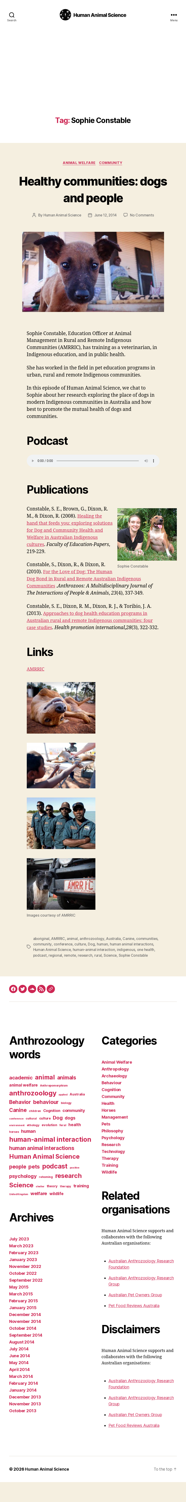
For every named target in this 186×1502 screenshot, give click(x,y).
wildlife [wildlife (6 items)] (56, 1213)
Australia (113, 953)
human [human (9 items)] (28, 1151)
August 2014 (21, 1362)
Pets (106, 1144)
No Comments (143, 215)
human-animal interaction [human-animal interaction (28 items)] (50, 1159)
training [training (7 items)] (81, 1205)
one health (42, 969)
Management (115, 1137)
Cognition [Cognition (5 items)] (51, 1130)
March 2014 (21, 1396)
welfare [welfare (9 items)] (38, 1213)
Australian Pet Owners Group (135, 1314)
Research (111, 1164)
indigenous (149, 964)
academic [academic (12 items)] (21, 1098)
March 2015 (21, 1313)
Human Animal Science (62, 215)
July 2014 (19, 1368)
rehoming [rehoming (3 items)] (46, 1197)
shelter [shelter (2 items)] (40, 1206)
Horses (109, 1130)
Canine (129, 953)
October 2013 (22, 1430)
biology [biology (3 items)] (66, 1123)
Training (110, 1185)
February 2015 (23, 1320)
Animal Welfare (78, 163)
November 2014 (25, 1341)
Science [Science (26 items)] (21, 1205)
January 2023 (23, 1279)
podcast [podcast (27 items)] (54, 1186)
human (126, 958)
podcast (59, 969)
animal (72, 953)
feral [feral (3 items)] (62, 1145)
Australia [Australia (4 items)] (77, 1114)
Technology (113, 1171)
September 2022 (26, 1300)
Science (131, 969)
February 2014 (23, 1403)
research (105, 969)
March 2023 (21, 1265)
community (66, 958)
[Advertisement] (93, 82)
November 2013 (25, 1423)
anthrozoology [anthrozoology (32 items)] (33, 1113)
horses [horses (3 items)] (14, 1151)
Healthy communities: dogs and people (93, 189)
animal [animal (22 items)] (45, 1097)
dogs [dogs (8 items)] (70, 1138)
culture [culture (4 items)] (45, 1138)
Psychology (113, 1157)
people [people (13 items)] (17, 1186)
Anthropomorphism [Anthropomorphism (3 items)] (54, 1105)
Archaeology (114, 1095)
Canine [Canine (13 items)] (18, 1130)
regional (75, 969)
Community (112, 163)
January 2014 (23, 1410)
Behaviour (112, 1102)
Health (108, 1123)
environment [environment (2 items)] (16, 1145)
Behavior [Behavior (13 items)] (20, 1122)
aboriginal (41, 953)
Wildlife (109, 1192)
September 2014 (25, 1355)
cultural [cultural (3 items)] (31, 1138)
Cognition (111, 1109)
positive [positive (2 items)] (74, 1187)
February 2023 (23, 1272)
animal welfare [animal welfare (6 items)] (23, 1105)
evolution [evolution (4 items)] (49, 1145)
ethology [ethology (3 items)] (33, 1145)
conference (86, 958)
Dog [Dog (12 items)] (57, 1138)
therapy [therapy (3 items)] (65, 1206)
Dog (115, 958)
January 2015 (23, 1327)
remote (90, 969)
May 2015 (19, 1307)
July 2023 (19, 1258)
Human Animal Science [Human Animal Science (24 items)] (44, 1176)
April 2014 (19, 1389)
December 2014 (25, 1334)
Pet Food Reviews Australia (133, 1325)
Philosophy (112, 1150)
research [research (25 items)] (68, 1195)
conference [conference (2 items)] (16, 1138)
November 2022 (25, 1286)
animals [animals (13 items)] (66, 1097)
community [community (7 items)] (73, 1130)
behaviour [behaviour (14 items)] (46, 1122)
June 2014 (19, 1375)
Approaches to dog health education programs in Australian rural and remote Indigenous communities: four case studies (90, 628)
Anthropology (115, 1089)
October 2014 (22, 1348)
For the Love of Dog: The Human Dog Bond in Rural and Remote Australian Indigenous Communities (83, 579)
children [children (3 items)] (35, 1131)
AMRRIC (36, 684)
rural (119, 969)
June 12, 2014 (106, 215)
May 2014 (19, 1382)
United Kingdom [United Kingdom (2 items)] (18, 1214)
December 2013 (25, 1417)
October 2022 (23, 1293)
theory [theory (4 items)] (52, 1206)
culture (104, 958)
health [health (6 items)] (74, 1144)
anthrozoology (92, 953)
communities (44, 958)
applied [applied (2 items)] (63, 1114)
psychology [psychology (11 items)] (23, 1196)
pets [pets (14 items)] (34, 1186)
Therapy (110, 1178)
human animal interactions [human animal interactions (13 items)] (41, 1168)
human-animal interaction (116, 964)
